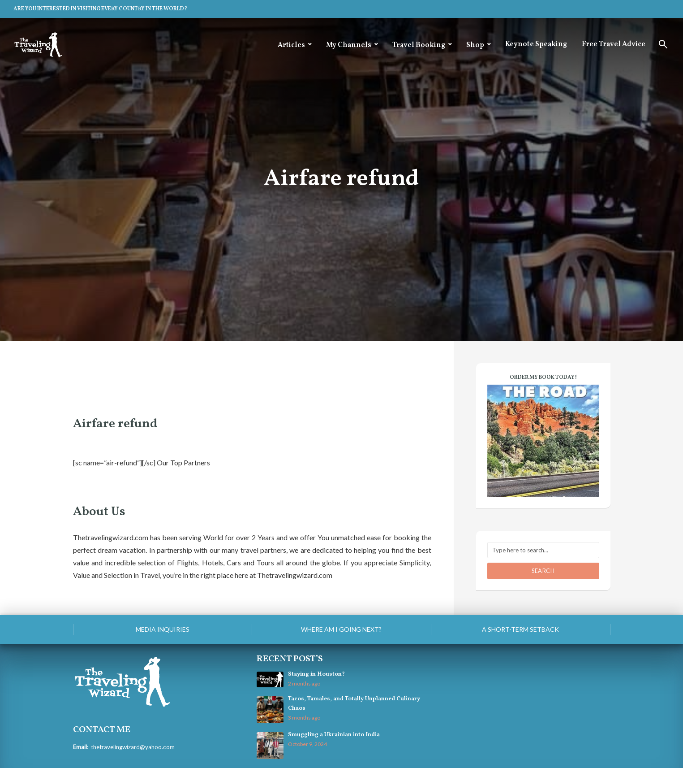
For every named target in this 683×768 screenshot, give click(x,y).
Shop (475, 45)
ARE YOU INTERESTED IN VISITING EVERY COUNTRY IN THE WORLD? (100, 9)
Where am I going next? (341, 629)
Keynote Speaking (536, 44)
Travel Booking (418, 45)
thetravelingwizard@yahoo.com (132, 746)
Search (543, 570)
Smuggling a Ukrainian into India (333, 735)
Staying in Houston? (316, 674)
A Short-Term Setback (520, 629)
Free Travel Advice (613, 44)
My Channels (348, 45)
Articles (291, 45)
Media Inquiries (162, 629)
